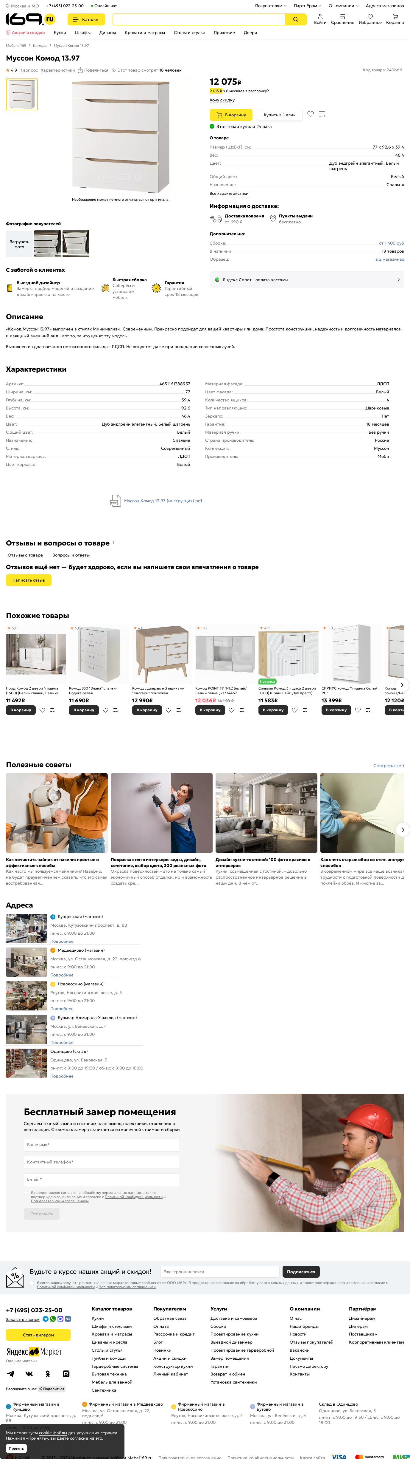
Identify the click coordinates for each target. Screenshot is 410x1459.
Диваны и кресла (109, 1342)
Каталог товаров (112, 1309)
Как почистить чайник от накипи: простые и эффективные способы (52, 862)
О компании (341, 5)
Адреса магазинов (385, 5)
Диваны (107, 32)
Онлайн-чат (105, 5)
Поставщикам (363, 1334)
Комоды (40, 45)
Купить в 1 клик (280, 115)
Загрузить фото (19, 244)
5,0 (14, 628)
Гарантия (220, 1366)
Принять (16, 1448)
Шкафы (83, 32)
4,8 (140, 628)
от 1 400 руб (391, 243)
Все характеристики (229, 193)
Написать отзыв (29, 580)
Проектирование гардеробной (242, 1350)
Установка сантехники (234, 1382)
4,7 (393, 628)
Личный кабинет (170, 1374)
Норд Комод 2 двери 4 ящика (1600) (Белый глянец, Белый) (32, 690)
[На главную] (31, 19)
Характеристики (58, 70)
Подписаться (301, 1271)
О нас (296, 1318)
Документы (301, 1358)
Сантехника (104, 1390)
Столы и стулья (189, 32)
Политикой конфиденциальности (134, 1196)
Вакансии (300, 1350)
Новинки (162, 1350)
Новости (298, 1334)
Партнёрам (305, 5)
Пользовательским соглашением (60, 1201)
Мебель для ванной (112, 1382)
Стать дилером (38, 1335)
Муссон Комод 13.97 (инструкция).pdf (163, 500)
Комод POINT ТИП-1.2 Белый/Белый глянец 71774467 (221, 690)
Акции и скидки (28, 32)
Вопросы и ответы (71, 555)
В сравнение (52, 710)
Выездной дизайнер (231, 1342)
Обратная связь (169, 1318)
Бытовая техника (109, 1374)
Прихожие (224, 32)
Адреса (19, 905)
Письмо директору (309, 1366)
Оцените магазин (21, 1360)
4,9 (267, 628)
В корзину (235, 115)
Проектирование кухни (235, 1334)
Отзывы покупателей (311, 1342)
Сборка (218, 1326)
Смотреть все (387, 765)
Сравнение (342, 19)
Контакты (300, 1374)
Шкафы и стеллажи (112, 1326)
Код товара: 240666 (382, 69)
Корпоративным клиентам (376, 1342)
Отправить (41, 1214)
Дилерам (358, 1326)
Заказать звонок (23, 1319)
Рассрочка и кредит (174, 1334)
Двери (250, 32)
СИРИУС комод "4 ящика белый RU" (349, 690)
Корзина (395, 19)
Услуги (219, 1309)
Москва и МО (25, 6)
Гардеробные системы (115, 1366)
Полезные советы (38, 764)
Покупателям (268, 5)
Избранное (370, 19)
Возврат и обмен (228, 1374)
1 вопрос (29, 70)
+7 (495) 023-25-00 (65, 5)
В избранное (42, 710)
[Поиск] (295, 19)
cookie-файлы (53, 1432)
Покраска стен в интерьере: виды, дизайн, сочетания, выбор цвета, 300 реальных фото (158, 862)
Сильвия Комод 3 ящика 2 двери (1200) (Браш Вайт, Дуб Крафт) (287, 690)
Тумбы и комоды (109, 1358)
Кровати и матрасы (145, 32)
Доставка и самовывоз (234, 1318)
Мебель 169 (16, 45)
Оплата (161, 1326)
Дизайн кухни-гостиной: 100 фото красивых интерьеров (263, 862)
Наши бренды (304, 1326)
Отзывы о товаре (25, 555)
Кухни (60, 32)
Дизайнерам (362, 1318)
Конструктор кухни (173, 1366)
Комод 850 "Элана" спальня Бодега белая (93, 690)
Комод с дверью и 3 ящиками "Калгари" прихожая (158, 690)
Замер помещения (230, 1358)
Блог (158, 1342)
